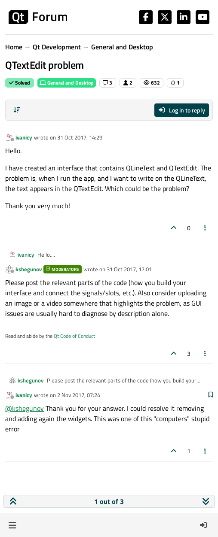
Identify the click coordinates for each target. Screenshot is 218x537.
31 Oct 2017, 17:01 (129, 269)
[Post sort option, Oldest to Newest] (17, 110)
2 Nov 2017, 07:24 (78, 395)
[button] (12, 525)
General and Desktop (67, 83)
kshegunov (28, 269)
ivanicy (23, 137)
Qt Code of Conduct (74, 336)
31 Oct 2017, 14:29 (79, 137)
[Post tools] (205, 227)
